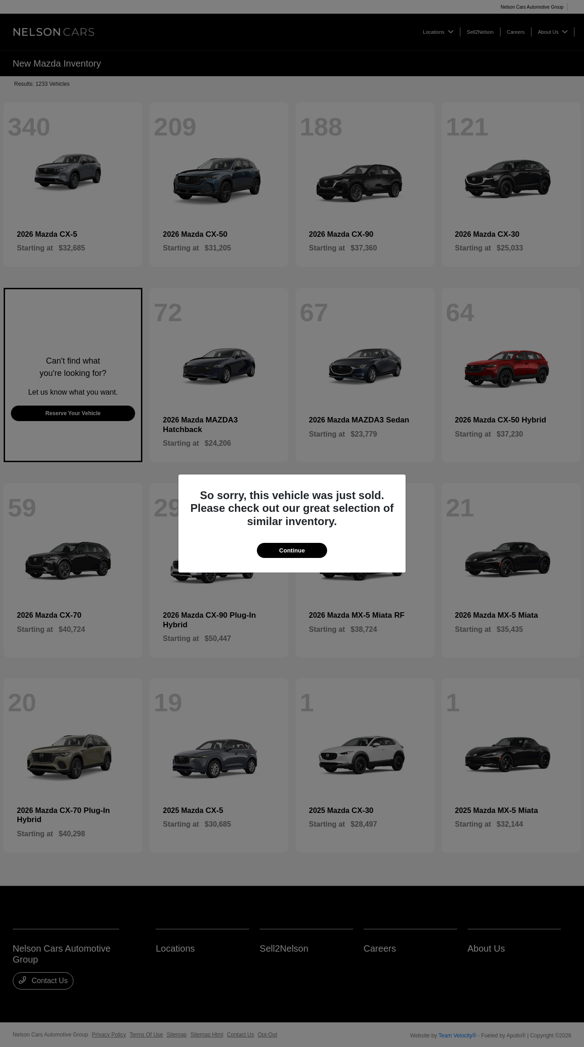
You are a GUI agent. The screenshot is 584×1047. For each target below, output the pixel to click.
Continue (292, 550)
